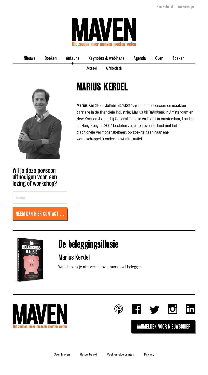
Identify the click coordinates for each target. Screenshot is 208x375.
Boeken (51, 58)
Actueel (92, 68)
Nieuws (29, 58)
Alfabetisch (114, 68)
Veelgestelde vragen (120, 354)
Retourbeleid (88, 354)
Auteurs (72, 58)
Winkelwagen (186, 6)
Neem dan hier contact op (40, 214)
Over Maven (62, 354)
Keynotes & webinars (106, 58)
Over (159, 58)
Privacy (149, 354)
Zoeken (178, 58)
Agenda (140, 58)
